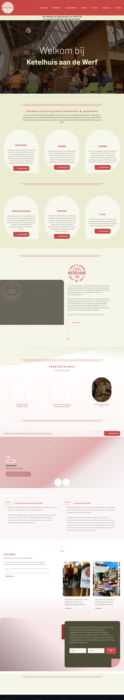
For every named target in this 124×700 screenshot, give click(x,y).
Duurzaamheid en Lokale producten (43, 681)
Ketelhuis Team (37, 686)
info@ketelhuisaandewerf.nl (11, 689)
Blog (3, 687)
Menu (34, 688)
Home (4, 682)
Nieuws (35, 691)
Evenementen (37, 684)
